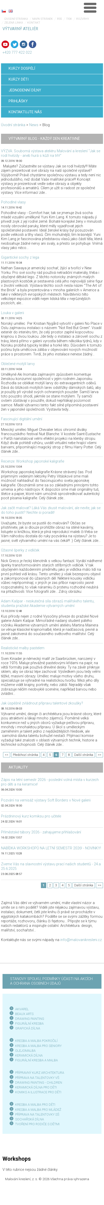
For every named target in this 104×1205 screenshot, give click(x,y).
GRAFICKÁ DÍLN (26, 1028)
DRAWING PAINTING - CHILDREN (38, 1082)
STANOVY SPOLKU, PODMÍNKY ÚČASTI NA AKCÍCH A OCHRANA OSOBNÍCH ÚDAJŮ (51, 981)
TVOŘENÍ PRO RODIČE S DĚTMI (37, 1124)
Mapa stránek (42, 19)
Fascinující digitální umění (21, 419)
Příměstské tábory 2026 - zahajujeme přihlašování (41, 832)
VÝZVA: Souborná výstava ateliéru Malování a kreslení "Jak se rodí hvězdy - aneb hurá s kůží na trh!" (50, 153)
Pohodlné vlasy (13, 202)
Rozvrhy (82, 19)
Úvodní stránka (16, 19)
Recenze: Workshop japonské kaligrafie (32, 461)
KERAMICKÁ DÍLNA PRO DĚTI (36, 1087)
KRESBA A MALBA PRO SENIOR (37, 1046)
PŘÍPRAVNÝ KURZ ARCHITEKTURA (39, 1073)
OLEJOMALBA (25, 1051)
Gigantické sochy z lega (20, 257)
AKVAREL (22, 1009)
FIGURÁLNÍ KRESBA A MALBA (36, 1060)
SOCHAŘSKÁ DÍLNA (29, 1119)
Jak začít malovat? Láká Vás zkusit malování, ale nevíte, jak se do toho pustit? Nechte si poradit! (50, 510)
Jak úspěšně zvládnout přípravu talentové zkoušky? (42, 703)
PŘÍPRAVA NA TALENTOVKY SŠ (37, 1114)
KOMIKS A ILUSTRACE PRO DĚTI (38, 1092)
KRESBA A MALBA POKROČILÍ (36, 1041)
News (33, 125)
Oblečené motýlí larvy (18, 364)
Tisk (69, 19)
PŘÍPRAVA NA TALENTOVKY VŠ (37, 1078)
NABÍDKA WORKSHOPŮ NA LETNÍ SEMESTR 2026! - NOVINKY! (51, 848)
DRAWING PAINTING (29, 1019)
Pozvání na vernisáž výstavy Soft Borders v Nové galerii (46, 800)
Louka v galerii (12, 313)
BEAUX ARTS (24, 1014)
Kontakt (33, 22)
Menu (90, 7)
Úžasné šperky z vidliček (20, 550)
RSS (59, 19)
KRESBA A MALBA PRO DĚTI (35, 1104)
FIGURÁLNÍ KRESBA (29, 1023)
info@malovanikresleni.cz (81, 940)
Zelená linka (13, 22)
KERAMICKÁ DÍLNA (29, 1055)
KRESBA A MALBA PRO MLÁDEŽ (38, 1110)
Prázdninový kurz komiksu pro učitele (31, 816)
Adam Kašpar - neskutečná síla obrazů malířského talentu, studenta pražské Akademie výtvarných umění (47, 603)
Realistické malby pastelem (22, 648)
